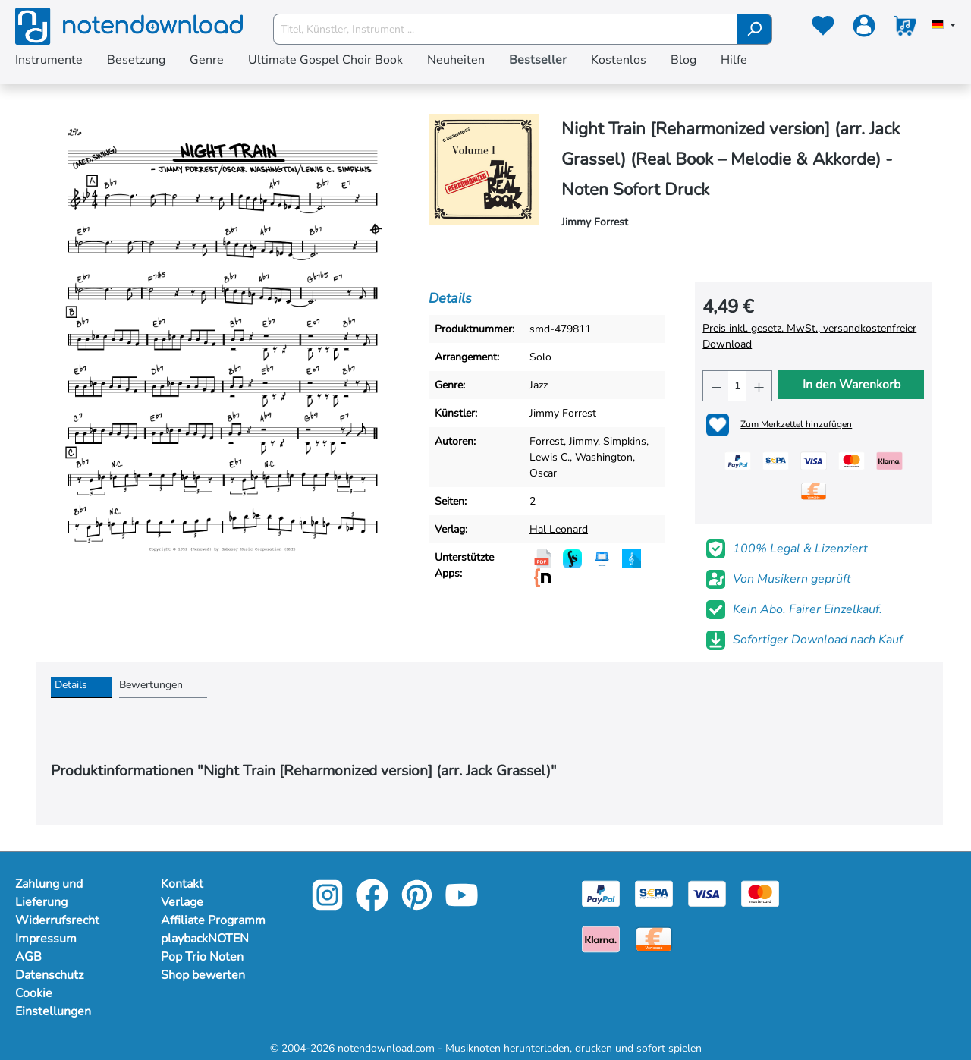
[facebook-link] (373, 905)
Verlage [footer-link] (182, 902)
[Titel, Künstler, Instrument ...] (505, 29)
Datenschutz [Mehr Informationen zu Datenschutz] (49, 975)
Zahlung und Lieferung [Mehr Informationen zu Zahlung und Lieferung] (49, 893)
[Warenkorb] (905, 29)
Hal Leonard (558, 529)
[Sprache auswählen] (944, 26)
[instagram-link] (328, 905)
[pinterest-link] (418, 905)
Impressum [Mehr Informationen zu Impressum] (46, 938)
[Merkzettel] (823, 29)
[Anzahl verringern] (715, 385)
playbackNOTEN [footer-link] (205, 938)
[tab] (81, 687)
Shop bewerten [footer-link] (203, 975)
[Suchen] (754, 29)
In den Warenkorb (851, 384)
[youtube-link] (462, 905)
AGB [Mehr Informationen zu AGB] (28, 956)
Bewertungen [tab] (151, 685)
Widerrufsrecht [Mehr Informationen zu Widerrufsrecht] (57, 920)
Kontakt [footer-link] (182, 884)
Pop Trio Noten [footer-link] (202, 956)
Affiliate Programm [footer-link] (213, 920)
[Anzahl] (737, 385)
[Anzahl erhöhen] (759, 385)
